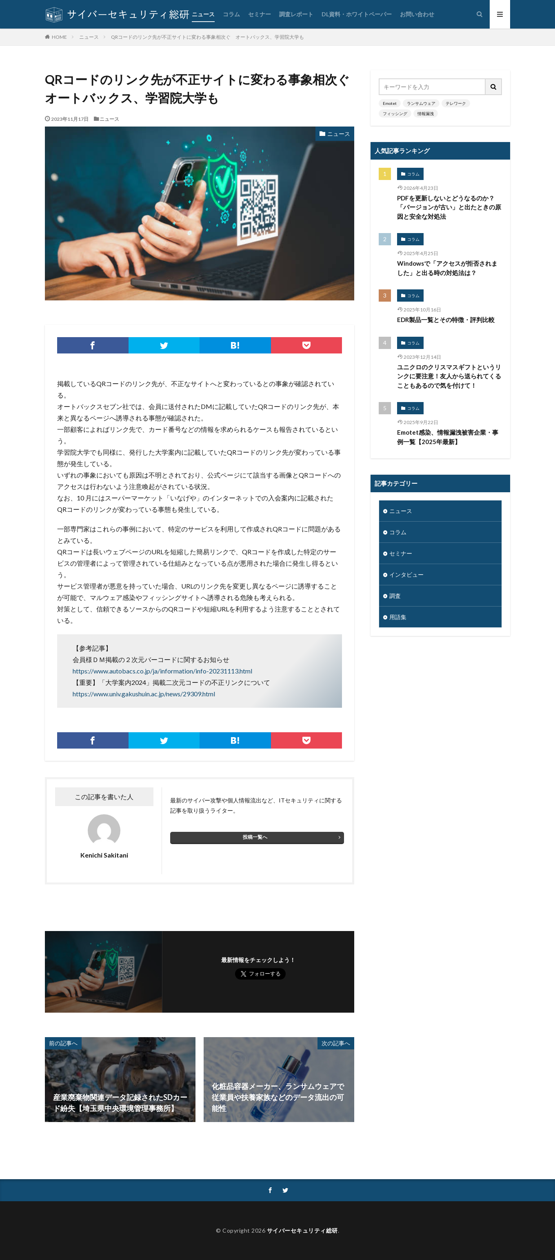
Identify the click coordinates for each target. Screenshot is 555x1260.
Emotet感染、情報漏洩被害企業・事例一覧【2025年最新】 (447, 437)
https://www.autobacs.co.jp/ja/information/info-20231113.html (162, 671)
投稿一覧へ (255, 837)
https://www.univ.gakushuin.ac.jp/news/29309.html (144, 694)
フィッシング (395, 113)
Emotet (390, 103)
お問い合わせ (417, 14)
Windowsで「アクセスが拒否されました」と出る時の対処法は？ (447, 268)
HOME (59, 36)
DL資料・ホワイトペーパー (357, 14)
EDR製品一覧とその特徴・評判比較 (446, 319)
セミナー (259, 14)
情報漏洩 (425, 113)
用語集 (397, 616)
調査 (395, 595)
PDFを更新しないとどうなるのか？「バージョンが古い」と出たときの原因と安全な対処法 (449, 207)
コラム (231, 14)
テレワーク (456, 103)
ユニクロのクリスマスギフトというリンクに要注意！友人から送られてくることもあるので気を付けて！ (449, 376)
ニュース (203, 14)
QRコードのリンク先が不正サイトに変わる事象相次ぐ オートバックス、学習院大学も (207, 37)
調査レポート (296, 14)
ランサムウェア (421, 103)
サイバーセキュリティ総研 (302, 1230)
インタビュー (406, 574)
